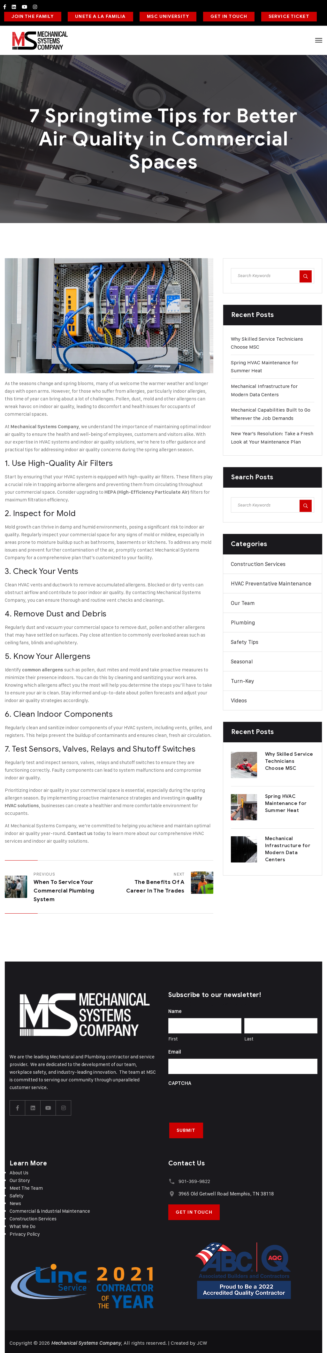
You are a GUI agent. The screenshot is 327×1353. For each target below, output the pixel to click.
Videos (239, 699)
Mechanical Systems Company (45, 425)
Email (174, 1050)
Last (249, 1037)
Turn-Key (242, 679)
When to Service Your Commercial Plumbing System (64, 889)
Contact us (80, 831)
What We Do (22, 1224)
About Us (19, 1170)
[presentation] (216, 1100)
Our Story (20, 1178)
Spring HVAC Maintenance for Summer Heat (286, 802)
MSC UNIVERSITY (165, 15)
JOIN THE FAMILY (32, 15)
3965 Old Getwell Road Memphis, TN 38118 (225, 1191)
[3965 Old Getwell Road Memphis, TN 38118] (171, 1191)
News (15, 1201)
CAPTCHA (179, 1081)
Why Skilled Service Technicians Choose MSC (289, 759)
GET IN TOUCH (225, 15)
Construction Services (258, 562)
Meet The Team (26, 1185)
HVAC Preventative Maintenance (271, 582)
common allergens (42, 668)
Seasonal (242, 660)
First (173, 1037)
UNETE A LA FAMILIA (98, 15)
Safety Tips (244, 640)
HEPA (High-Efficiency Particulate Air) (146, 490)
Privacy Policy (25, 1231)
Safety (17, 1193)
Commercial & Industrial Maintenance (50, 1208)
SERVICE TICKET (284, 15)
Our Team (243, 601)
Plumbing (243, 621)
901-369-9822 (193, 1179)
